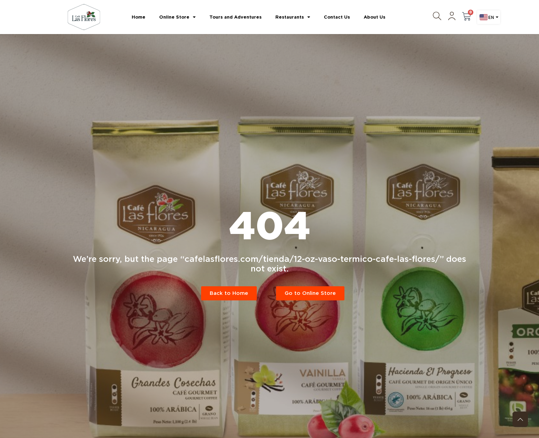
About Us (374, 17)
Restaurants (292, 17)
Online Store (177, 17)
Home (138, 17)
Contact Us (337, 17)
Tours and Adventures (235, 17)
